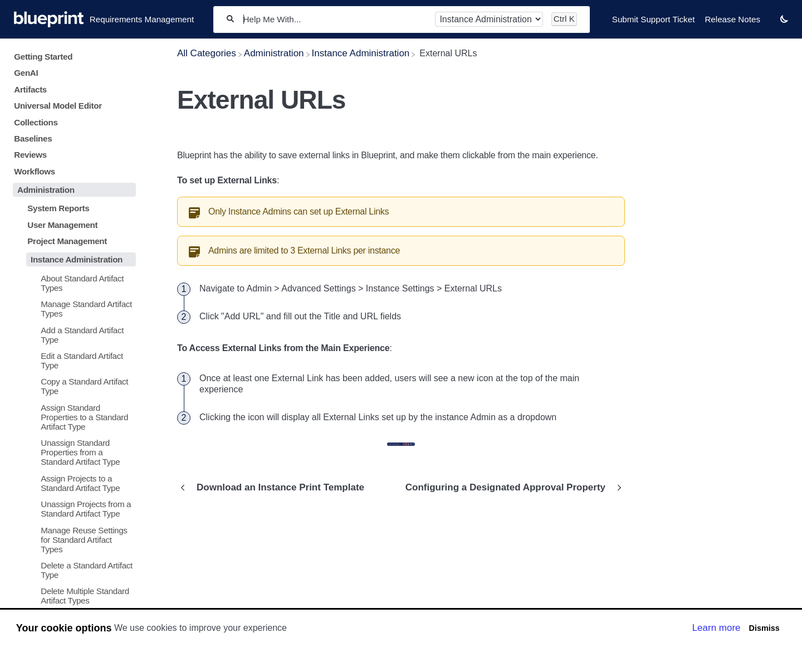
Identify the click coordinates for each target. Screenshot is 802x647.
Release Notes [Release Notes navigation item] (732, 19)
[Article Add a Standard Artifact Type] (72, 334)
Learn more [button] (716, 627)
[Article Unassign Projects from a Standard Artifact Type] (72, 509)
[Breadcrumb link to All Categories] (206, 53)
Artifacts (30, 89)
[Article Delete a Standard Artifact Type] (72, 570)
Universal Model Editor (58, 105)
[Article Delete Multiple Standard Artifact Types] (72, 596)
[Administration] (274, 53)
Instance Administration (77, 259)
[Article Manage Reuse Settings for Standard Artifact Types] (72, 539)
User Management (62, 225)
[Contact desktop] (770, 24)
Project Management (67, 241)
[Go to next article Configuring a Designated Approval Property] (511, 488)
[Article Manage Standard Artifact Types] (72, 309)
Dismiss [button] (764, 628)
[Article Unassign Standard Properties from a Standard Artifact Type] (72, 452)
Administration (46, 189)
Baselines (33, 138)
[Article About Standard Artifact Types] (72, 282)
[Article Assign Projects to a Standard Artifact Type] (72, 482)
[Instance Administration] (361, 53)
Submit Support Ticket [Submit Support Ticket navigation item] (653, 19)
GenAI (26, 72)
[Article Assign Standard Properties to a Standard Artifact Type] (72, 417)
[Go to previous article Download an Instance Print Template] (275, 488)
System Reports (58, 208)
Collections (35, 122)
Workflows (34, 171)
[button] (784, 18)
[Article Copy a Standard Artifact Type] (72, 386)
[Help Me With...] (334, 19)
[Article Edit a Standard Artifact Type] (72, 360)
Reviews (30, 154)
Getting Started (43, 56)
